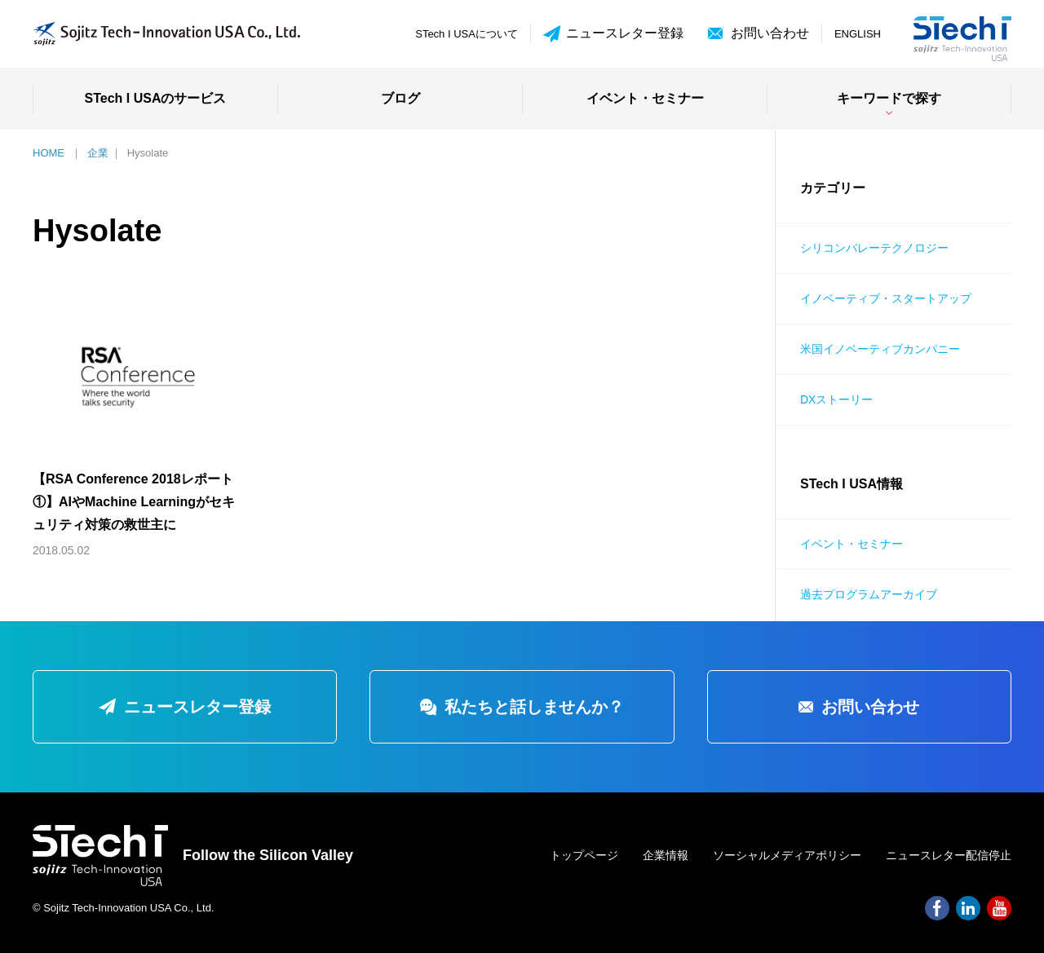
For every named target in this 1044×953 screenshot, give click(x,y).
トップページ (584, 855)
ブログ (400, 98)
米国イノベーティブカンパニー (880, 348)
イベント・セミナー (645, 98)
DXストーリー (836, 399)
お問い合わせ (770, 33)
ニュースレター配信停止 (948, 855)
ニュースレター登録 (613, 33)
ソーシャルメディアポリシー (787, 855)
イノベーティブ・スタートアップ (885, 298)
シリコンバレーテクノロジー (874, 247)
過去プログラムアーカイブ (868, 594)
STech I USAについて (466, 34)
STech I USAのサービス (156, 98)
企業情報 (665, 855)
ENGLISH (857, 34)
